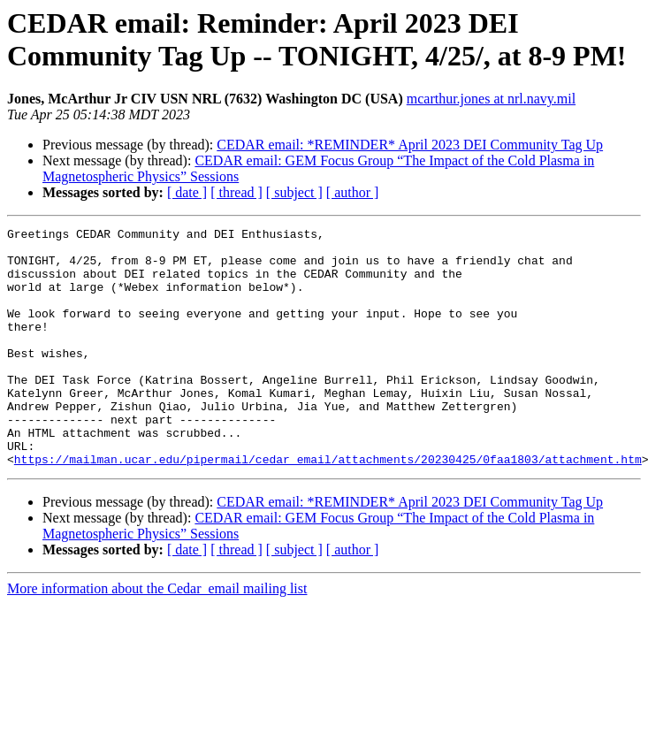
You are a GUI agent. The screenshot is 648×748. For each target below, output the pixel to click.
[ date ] (187, 192)
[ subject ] (294, 192)
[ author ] (352, 192)
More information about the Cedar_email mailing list (157, 636)
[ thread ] (236, 192)
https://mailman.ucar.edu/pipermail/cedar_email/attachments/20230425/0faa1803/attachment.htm (328, 507)
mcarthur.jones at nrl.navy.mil (491, 98)
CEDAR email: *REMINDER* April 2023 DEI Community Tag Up (410, 144)
